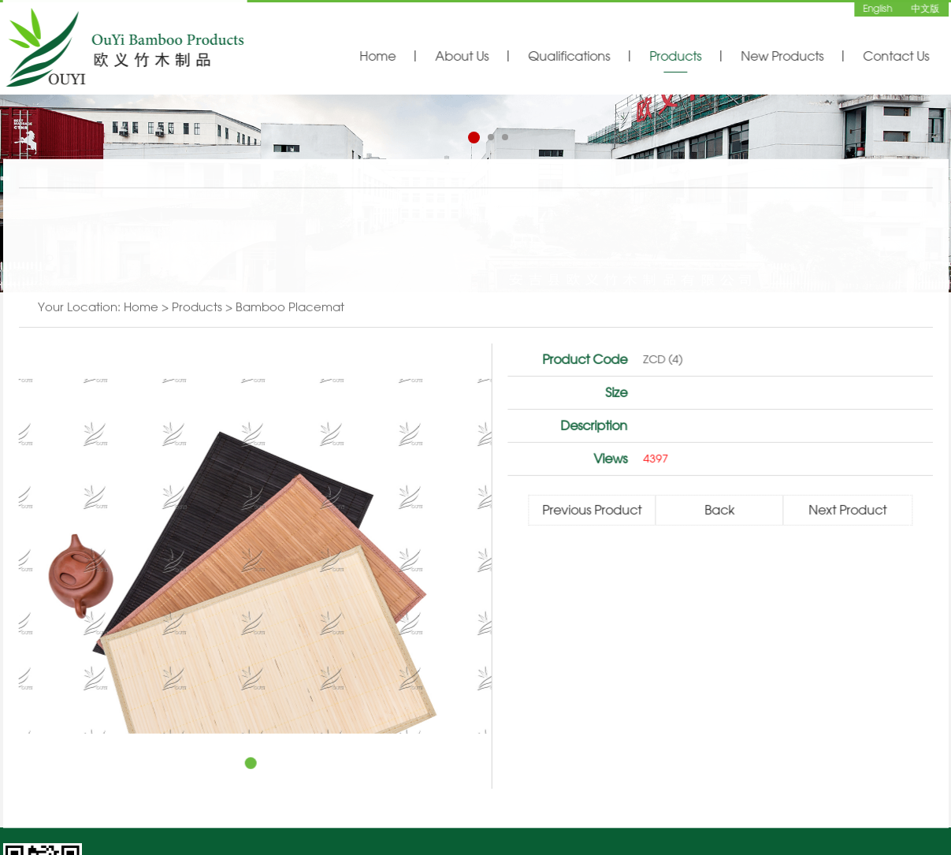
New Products (782, 56)
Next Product (848, 511)
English (878, 8)
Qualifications (569, 56)
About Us (462, 56)
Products (675, 56)
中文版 (925, 8)
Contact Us (896, 56)
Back (720, 511)
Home (377, 56)
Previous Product (592, 511)
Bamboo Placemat (290, 308)
